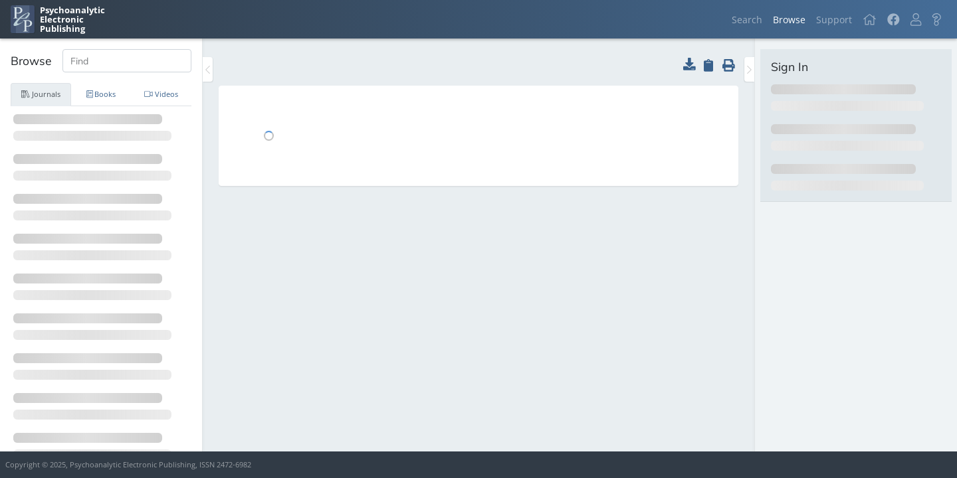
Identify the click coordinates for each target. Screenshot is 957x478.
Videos (161, 94)
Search (747, 19)
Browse (789, 19)
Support (834, 19)
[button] (915, 19)
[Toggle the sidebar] (208, 69)
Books (101, 94)
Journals (40, 94)
